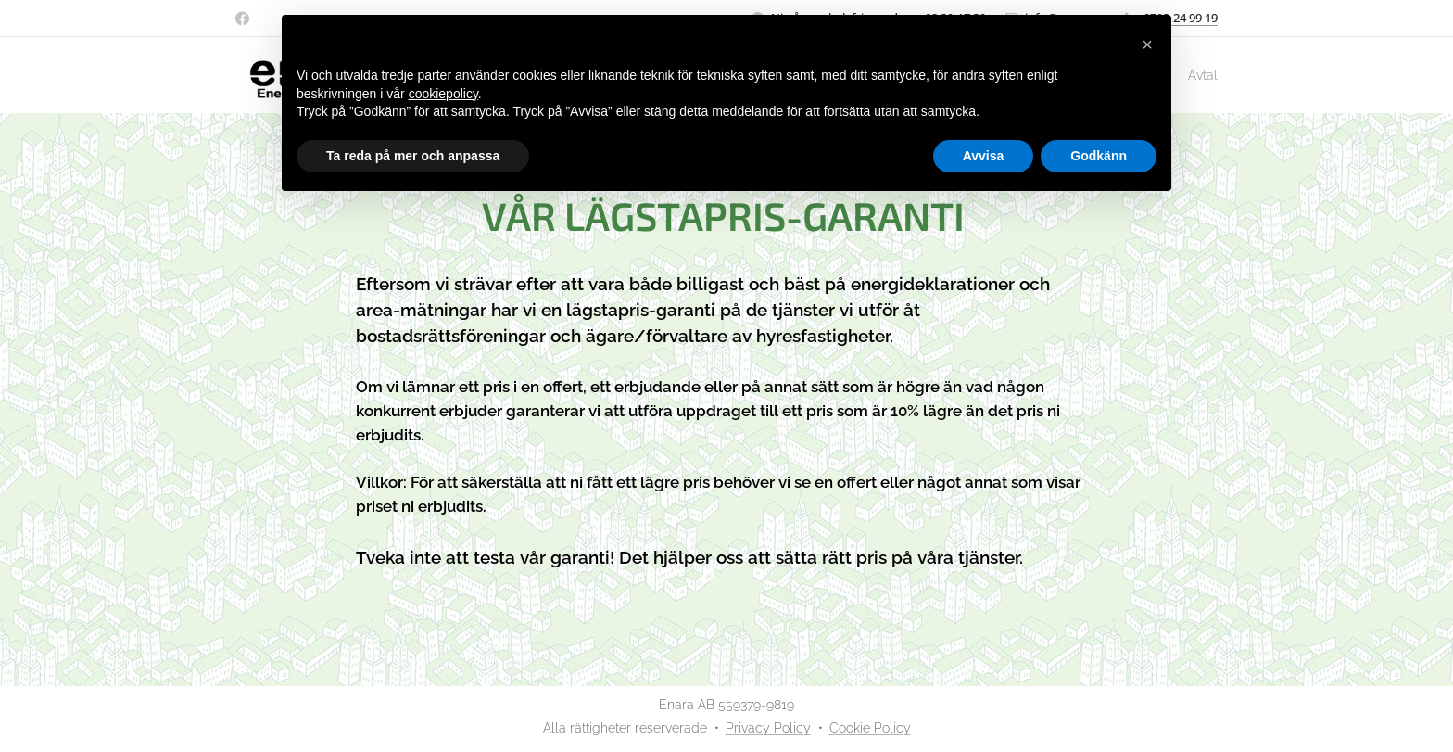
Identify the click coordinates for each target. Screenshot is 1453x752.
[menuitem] (1193, 75)
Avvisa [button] (983, 155)
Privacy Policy (768, 727)
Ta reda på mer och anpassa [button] (412, 155)
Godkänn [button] (1098, 155)
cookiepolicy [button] (443, 93)
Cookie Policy (870, 727)
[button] (1147, 44)
